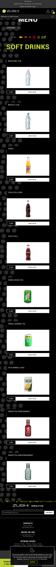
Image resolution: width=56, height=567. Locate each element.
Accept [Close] (32, 562)
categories (11, 28)
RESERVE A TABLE (7, 563)
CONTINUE (49, 512)
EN (34, 6)
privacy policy (43, 559)
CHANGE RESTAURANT (26, 6)
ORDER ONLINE (32, 92)
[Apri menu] (52, 16)
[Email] (23, 512)
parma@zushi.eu (28, 527)
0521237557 (19, 4)
